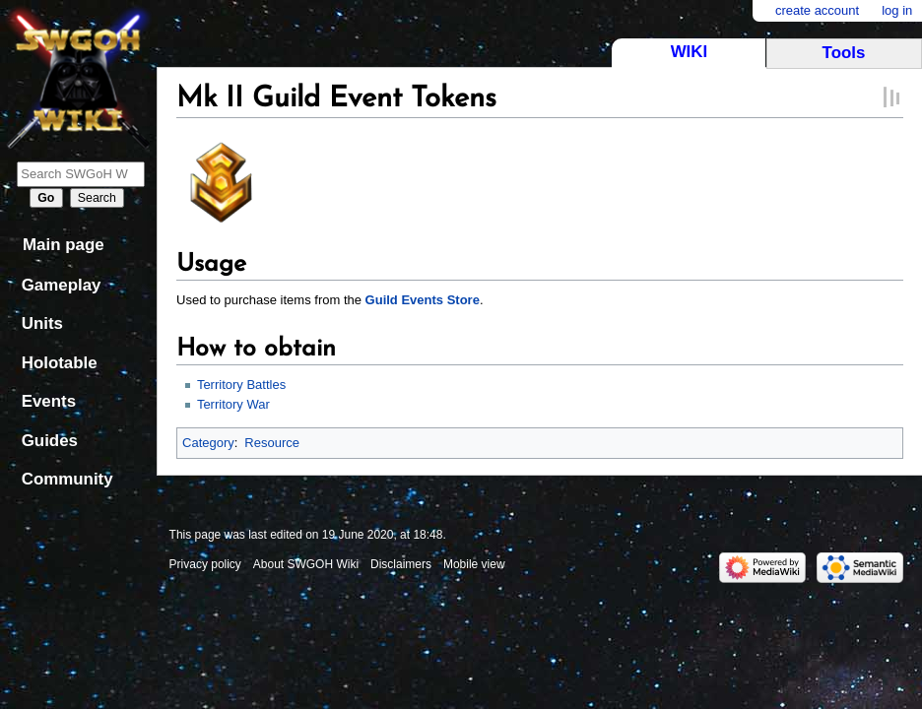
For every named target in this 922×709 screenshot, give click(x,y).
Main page (63, 244)
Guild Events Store (422, 299)
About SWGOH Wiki (306, 564)
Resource (271, 442)
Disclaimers (400, 564)
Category (208, 442)
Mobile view (474, 564)
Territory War (233, 404)
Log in (897, 10)
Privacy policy (205, 564)
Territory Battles (241, 384)
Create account (817, 10)
